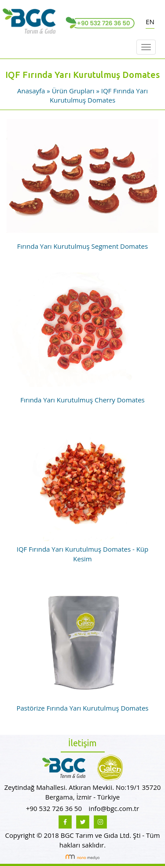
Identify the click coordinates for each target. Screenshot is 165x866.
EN (150, 21)
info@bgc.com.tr (114, 808)
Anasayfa (31, 90)
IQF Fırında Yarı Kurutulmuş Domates (99, 95)
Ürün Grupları (74, 90)
